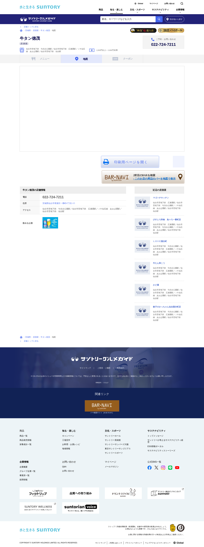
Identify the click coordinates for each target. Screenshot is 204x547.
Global (140, 4)
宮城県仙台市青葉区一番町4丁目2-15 (58, 203)
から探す (174, 19)
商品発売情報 (25, 440)
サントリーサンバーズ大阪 (117, 444)
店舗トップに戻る (31, 27)
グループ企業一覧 (27, 471)
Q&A (64, 466)
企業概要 (23, 467)
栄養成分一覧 (25, 444)
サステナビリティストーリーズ (161, 450)
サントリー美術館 (113, 440)
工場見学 (66, 440)
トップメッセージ (155, 436)
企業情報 (180, 9)
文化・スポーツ (137, 9)
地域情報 (66, 448)
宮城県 (28, 30)
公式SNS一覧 (154, 462)
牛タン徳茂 (45, 30)
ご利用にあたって (115, 543)
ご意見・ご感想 (103, 368)
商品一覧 (23, 436)
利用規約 (120, 368)
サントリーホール (113, 436)
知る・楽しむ (116, 9)
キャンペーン (68, 436)
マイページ (153, 4)
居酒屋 (36, 30)
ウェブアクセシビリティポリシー (158, 543)
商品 (101, 9)
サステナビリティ (160, 9)
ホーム (21, 30)
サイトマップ (85, 368)
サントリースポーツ (114, 453)
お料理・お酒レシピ (71, 444)
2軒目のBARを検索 (154, 177)
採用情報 (23, 480)
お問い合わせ (169, 4)
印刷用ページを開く (131, 162)
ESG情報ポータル (155, 446)
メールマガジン (112, 466)
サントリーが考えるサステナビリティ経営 (165, 441)
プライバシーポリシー (133, 543)
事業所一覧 (24, 475)
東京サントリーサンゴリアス (118, 448)
